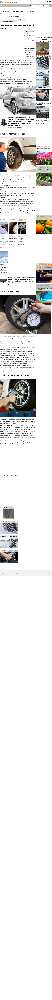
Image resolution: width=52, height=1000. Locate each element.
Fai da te (15, 11)
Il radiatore (3, 507)
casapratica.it (8, 11)
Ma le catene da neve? (10, 291)
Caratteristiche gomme (6, 522)
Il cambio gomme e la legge (12, 133)
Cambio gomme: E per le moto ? (14, 375)
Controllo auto (4, 551)
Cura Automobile (24, 11)
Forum (32, 5)
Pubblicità (48, 573)
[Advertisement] (13, 44)
